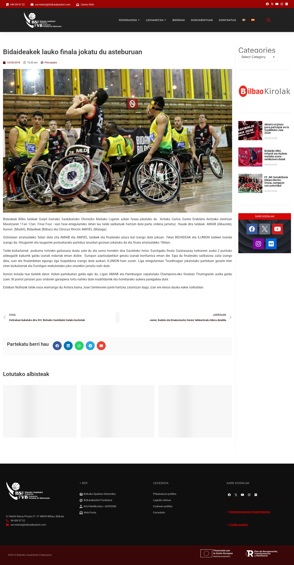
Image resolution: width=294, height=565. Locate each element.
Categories (257, 50)
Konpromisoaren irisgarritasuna (250, 512)
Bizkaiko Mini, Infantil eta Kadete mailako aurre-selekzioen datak (275, 155)
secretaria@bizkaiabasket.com (52, 4)
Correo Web (87, 4)
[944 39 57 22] (7, 4)
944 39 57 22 (17, 4)
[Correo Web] (77, 4)
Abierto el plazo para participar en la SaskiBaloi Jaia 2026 (276, 128)
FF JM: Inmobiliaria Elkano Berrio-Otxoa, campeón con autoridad (276, 181)
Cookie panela (239, 524)
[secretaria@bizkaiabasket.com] (32, 4)
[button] (57, 345)
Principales (50, 62)
